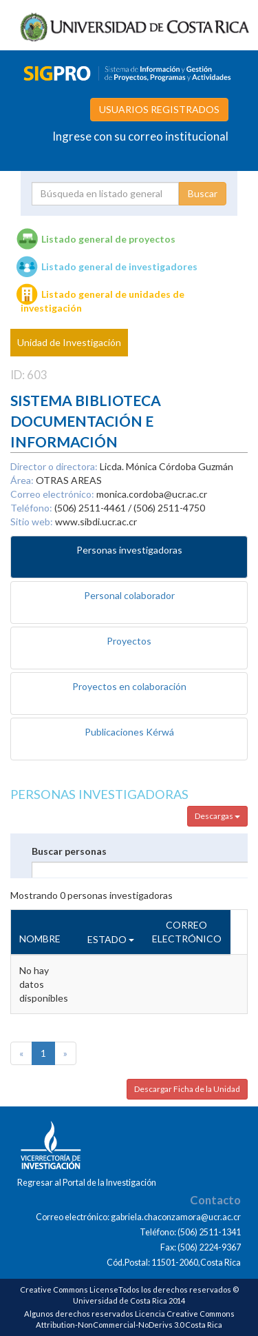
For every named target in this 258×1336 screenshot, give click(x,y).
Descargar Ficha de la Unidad (187, 1089)
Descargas (217, 816)
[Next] (65, 1053)
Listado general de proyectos (108, 239)
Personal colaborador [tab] (129, 595)
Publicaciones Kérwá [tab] (129, 732)
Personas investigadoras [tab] (129, 550)
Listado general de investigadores (119, 266)
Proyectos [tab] (129, 641)
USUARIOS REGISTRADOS (159, 109)
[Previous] (21, 1053)
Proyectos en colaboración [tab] (129, 686)
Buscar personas (69, 851)
